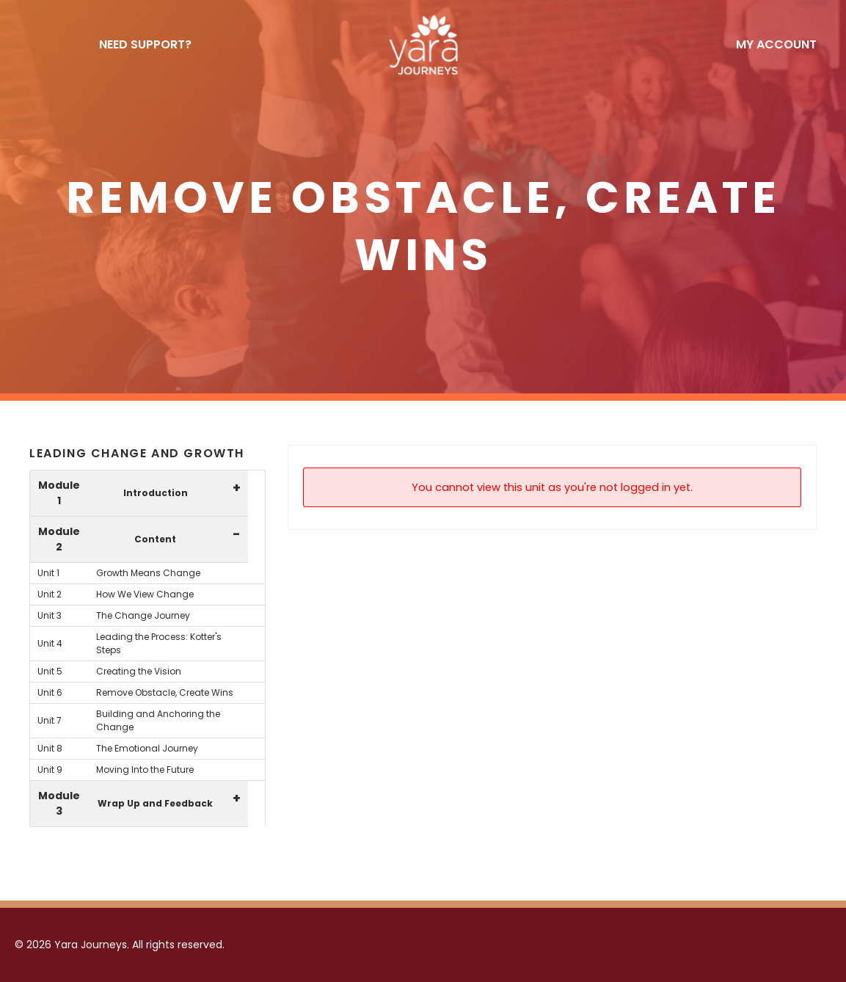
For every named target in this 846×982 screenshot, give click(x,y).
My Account (776, 44)
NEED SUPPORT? (145, 44)
